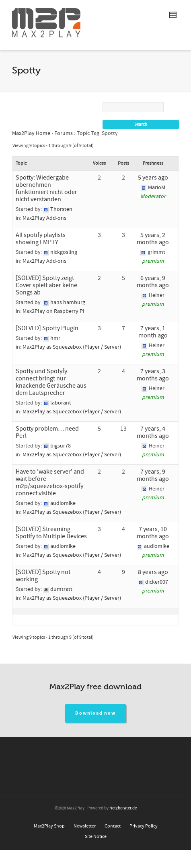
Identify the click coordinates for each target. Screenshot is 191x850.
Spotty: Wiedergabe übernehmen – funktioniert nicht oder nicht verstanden (46, 188)
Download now (95, 713)
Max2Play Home (31, 133)
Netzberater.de (123, 808)
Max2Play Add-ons (44, 218)
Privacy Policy (143, 826)
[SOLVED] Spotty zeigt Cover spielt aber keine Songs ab (46, 285)
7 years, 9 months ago (153, 475)
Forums (63, 133)
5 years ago (153, 178)
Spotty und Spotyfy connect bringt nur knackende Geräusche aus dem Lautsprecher (51, 382)
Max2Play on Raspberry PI (53, 311)
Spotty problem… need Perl (47, 432)
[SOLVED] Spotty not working (43, 575)
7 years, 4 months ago (153, 432)
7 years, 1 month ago (153, 331)
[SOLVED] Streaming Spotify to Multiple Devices (51, 532)
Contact (113, 826)
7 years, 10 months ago (153, 532)
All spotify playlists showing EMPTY (41, 238)
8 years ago (153, 572)
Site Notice (96, 837)
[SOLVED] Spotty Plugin (47, 328)
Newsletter (85, 826)
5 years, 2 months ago (153, 238)
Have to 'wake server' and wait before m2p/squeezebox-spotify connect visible (50, 482)
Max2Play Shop (49, 826)
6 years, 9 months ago (153, 281)
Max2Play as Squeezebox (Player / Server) (72, 347)
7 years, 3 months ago (153, 374)
